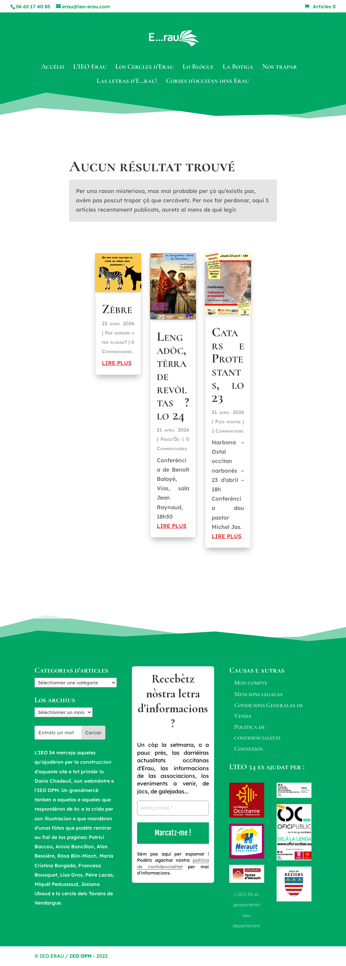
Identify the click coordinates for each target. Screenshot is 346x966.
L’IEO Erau (89, 67)
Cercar (93, 733)
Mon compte (250, 682)
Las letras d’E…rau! (127, 81)
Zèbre (117, 309)
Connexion (248, 748)
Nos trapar (279, 67)
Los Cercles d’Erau (144, 67)
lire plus (117, 362)
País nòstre (228, 421)
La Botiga (238, 67)
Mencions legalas (258, 694)
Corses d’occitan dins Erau (207, 81)
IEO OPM (80, 956)
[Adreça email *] (173, 808)
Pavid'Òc (170, 439)
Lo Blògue (198, 67)
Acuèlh (52, 67)
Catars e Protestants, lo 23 (228, 365)
